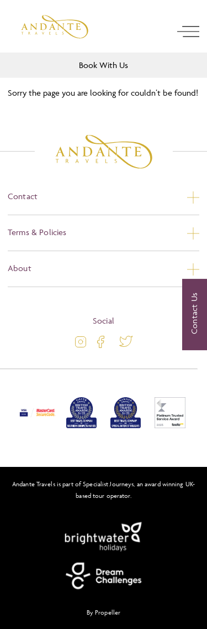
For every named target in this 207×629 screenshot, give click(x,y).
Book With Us (103, 65)
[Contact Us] (194, 315)
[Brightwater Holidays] (104, 537)
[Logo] (55, 26)
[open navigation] (188, 31)
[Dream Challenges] (104, 576)
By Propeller (103, 612)
